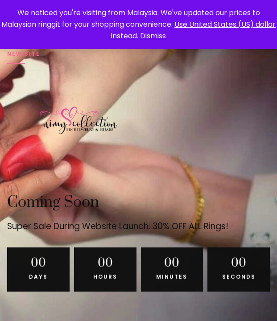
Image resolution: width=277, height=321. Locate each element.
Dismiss (153, 36)
